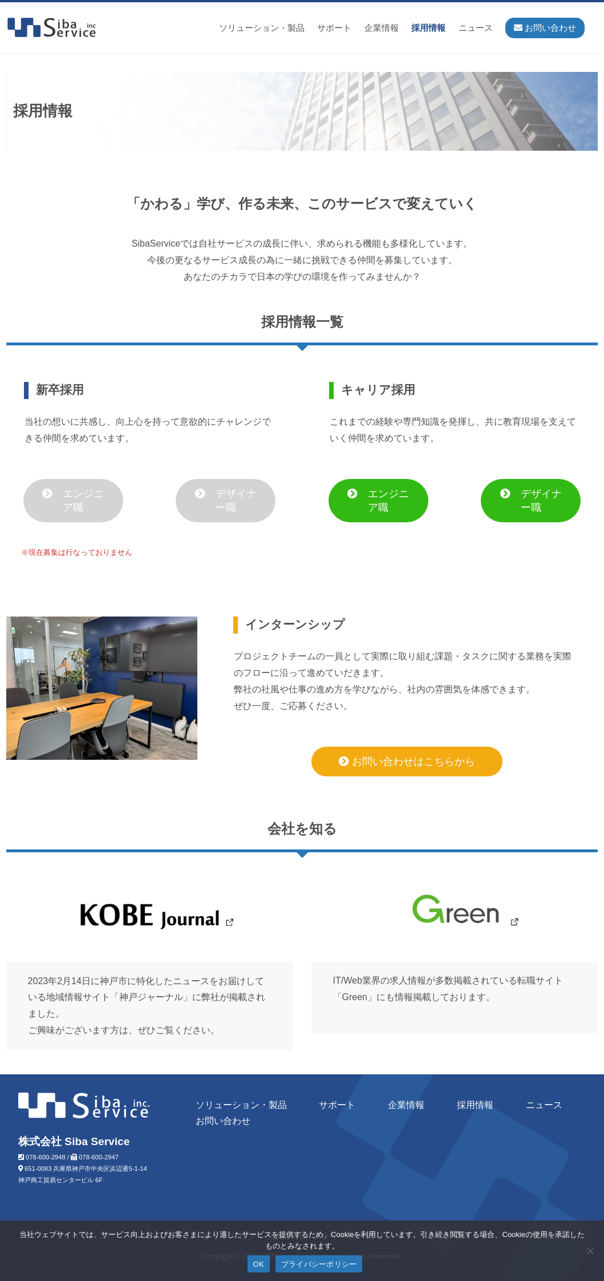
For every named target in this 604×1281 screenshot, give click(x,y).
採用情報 (428, 28)
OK (258, 1264)
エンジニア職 (73, 500)
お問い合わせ (223, 1121)
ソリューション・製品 (262, 28)
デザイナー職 (226, 500)
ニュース (476, 28)
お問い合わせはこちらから (407, 761)
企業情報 (381, 28)
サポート (334, 28)
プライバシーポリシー (319, 1264)
